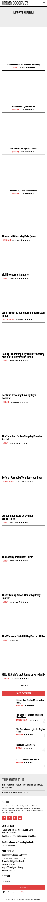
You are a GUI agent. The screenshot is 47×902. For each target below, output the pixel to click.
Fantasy (15, 109)
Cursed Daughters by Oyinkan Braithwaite (18, 517)
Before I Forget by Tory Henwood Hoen (22, 477)
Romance (15, 67)
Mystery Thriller (22, 720)
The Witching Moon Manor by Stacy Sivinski (21, 596)
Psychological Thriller (10, 858)
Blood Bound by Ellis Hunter (23, 106)
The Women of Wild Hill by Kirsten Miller (23, 636)
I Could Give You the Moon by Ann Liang (23, 64)
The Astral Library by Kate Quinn (19, 236)
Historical (6, 240)
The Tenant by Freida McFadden (14, 855)
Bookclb (22, 68)
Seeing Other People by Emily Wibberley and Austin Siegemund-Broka (23, 355)
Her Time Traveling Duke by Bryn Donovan (19, 396)
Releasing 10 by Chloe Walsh (13, 861)
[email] (23, 881)
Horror (19, 748)
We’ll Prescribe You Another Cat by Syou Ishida (23, 314)
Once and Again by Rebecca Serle (23, 190)
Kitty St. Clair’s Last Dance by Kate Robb (23, 674)
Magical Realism (8, 319)
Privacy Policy (20, 891)
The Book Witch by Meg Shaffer (23, 148)
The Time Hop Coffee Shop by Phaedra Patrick (22, 438)
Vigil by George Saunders (15, 274)
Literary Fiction (8, 481)
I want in (23, 887)
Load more (23, 685)
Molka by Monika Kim (25, 745)
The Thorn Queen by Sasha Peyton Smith (30, 730)
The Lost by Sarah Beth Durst (17, 557)
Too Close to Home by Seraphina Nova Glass (29, 716)
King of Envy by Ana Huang (12, 867)
